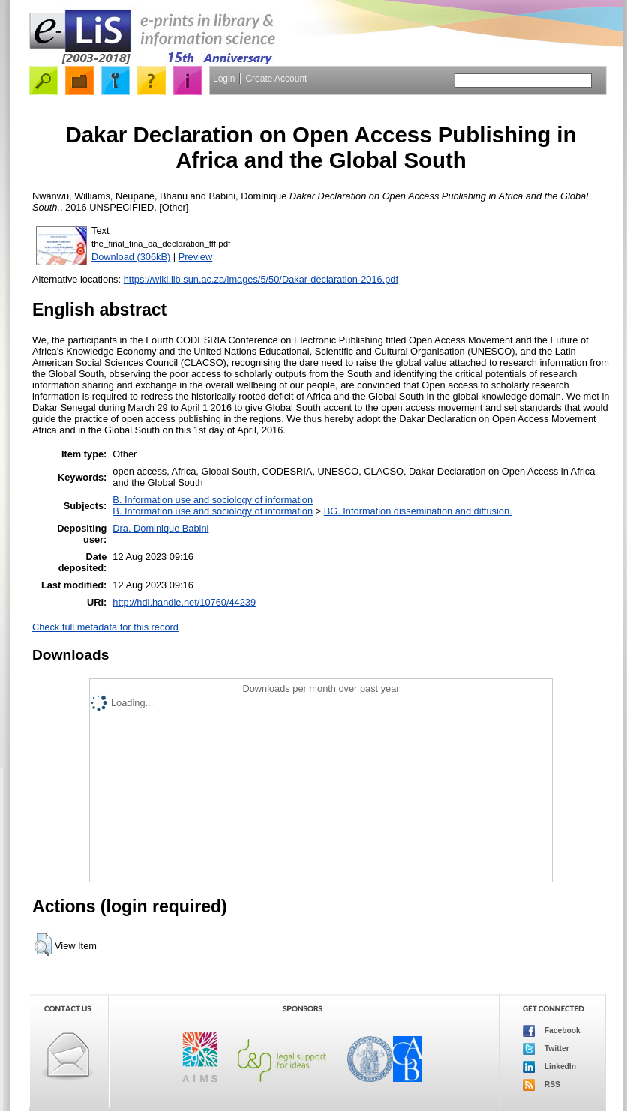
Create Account (276, 78)
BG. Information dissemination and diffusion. (418, 511)
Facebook (551, 1031)
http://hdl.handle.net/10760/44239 (184, 602)
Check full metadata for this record (105, 627)
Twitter (546, 1049)
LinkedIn (549, 1067)
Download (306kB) (131, 256)
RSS (541, 1085)
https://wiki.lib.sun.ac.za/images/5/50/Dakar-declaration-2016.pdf (261, 279)
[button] (43, 944)
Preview (195, 256)
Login (224, 78)
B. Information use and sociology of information (212, 499)
